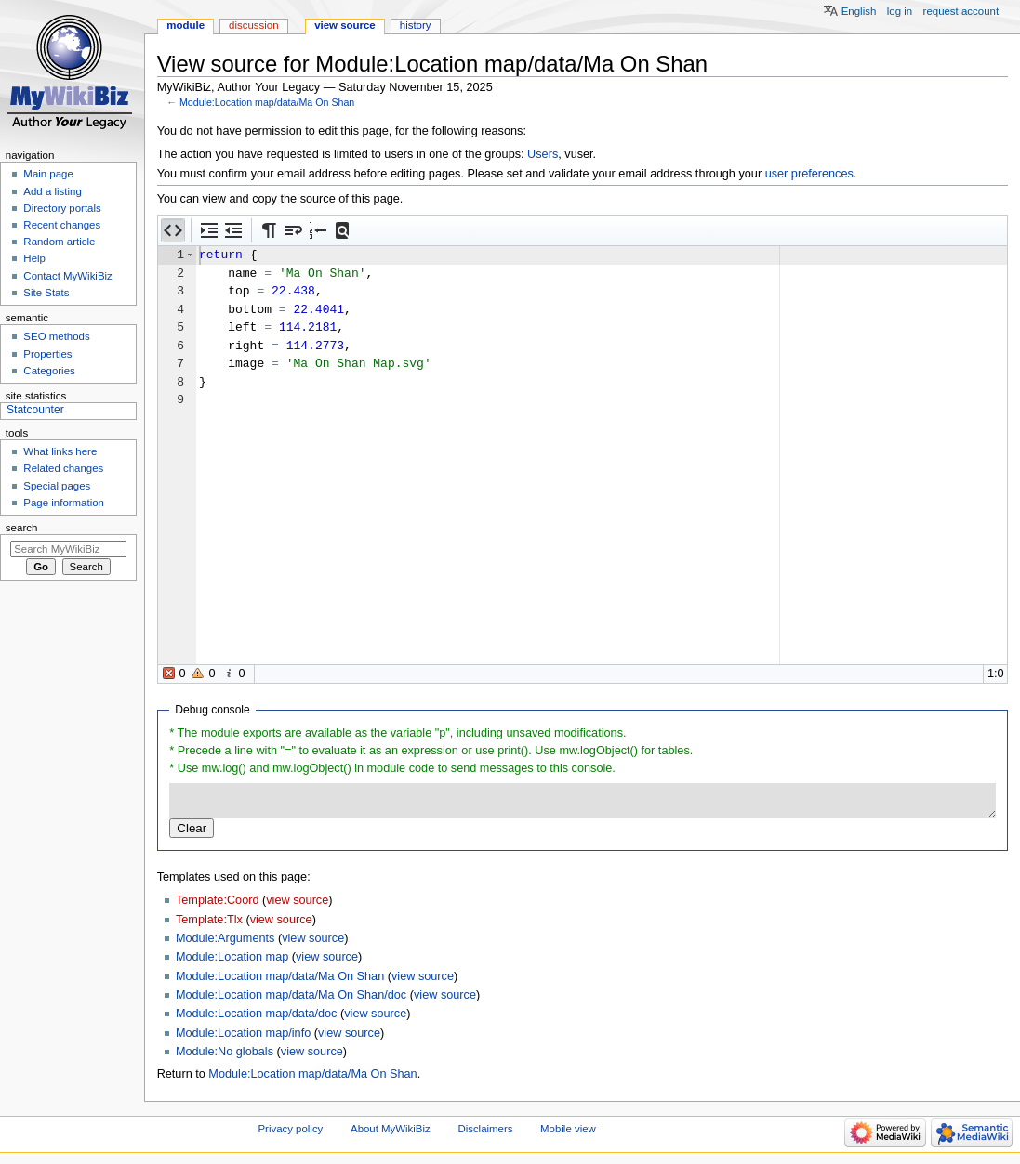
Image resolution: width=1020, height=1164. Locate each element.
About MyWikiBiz (391, 1128)
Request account (961, 11)
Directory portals (61, 208)
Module (185, 25)
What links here (60, 451)
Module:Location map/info (243, 1033)
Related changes (63, 468)
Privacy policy (291, 1128)
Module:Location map (232, 956)
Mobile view (568, 1128)
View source (345, 25)
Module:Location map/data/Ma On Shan (266, 102)
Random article (59, 241)
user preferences (809, 173)
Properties (47, 354)
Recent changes (61, 224)
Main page (48, 173)
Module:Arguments (225, 938)
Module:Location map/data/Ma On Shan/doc (291, 994)
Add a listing (52, 191)
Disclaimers (484, 1128)
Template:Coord (217, 900)
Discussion (253, 25)
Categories (48, 370)
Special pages (56, 485)
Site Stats (46, 292)
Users (542, 154)
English (859, 11)
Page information (63, 502)
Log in (899, 11)
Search (22, 527)
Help (34, 258)
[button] (173, 230)
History (415, 25)
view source (297, 900)
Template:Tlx (209, 919)
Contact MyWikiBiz (67, 275)
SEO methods (56, 336)
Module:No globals (224, 1051)
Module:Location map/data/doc (257, 1013)
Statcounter (35, 409)
